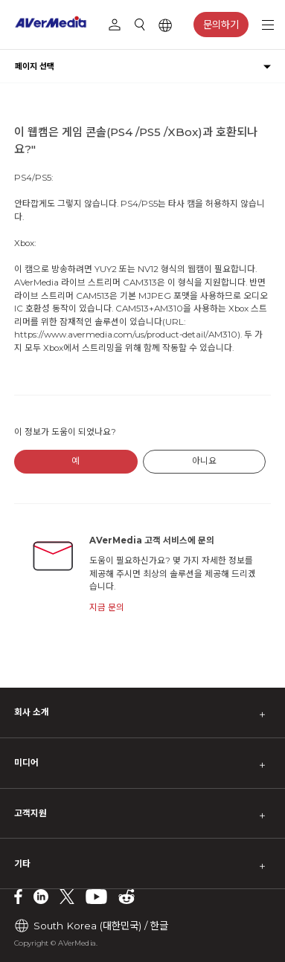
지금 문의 (106, 607)
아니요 (204, 461)
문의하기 (221, 24)
